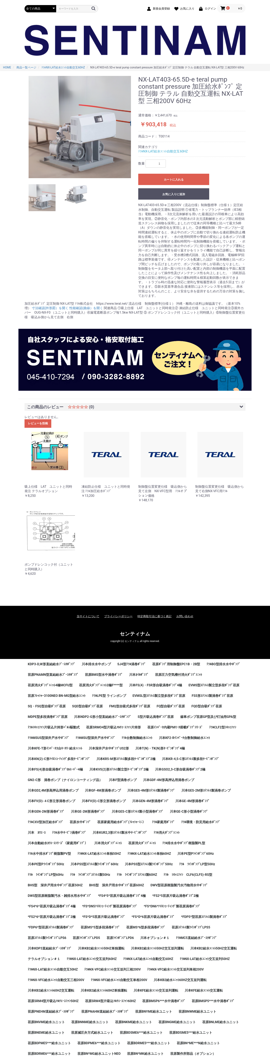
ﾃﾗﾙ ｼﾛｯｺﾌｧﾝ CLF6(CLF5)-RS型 (188, 875)
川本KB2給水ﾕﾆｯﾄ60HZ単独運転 (104, 990)
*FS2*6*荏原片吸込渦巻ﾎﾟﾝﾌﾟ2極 (52, 917)
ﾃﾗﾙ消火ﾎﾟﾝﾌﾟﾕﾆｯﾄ (167, 832)
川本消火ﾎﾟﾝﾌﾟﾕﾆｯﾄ (108, 843)
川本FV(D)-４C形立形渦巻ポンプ (51, 801)
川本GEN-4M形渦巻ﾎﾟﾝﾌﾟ (150, 801)
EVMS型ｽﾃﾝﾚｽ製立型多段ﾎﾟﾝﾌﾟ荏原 (214, 685)
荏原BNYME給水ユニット (153, 1011)
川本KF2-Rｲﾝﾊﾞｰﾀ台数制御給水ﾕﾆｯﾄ (184, 738)
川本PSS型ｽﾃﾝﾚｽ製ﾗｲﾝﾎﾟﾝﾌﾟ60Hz (94, 864)
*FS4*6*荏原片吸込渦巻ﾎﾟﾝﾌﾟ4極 (52, 906)
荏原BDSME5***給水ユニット (190, 1033)
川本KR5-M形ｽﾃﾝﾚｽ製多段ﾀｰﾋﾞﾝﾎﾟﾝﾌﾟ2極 (125, 759)
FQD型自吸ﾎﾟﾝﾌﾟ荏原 (206, 706)
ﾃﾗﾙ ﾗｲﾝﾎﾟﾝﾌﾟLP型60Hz (46, 875)
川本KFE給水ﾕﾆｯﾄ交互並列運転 (156, 990)
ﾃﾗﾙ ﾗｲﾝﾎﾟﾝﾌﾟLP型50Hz (197, 864)
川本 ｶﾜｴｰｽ (37, 832)
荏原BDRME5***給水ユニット (148, 1043)
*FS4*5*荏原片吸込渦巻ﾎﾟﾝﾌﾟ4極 (122, 896)
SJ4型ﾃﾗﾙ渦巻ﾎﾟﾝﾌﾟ (131, 664)
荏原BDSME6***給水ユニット (141, 1033)
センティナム (135, 634)
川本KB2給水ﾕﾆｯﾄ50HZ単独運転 (101, 948)
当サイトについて (88, 616)
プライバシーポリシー (118, 616)
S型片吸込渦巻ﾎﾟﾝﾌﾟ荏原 (156, 717)
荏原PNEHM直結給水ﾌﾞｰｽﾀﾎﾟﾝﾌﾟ (51, 1011)
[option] (80, 127)
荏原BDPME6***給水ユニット (99, 1043)
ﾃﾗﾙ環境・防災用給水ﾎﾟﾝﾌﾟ (200, 822)
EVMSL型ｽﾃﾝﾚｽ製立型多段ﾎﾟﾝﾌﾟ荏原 (159, 696)
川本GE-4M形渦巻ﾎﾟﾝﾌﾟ (192, 801)
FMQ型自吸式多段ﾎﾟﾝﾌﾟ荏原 (129, 706)
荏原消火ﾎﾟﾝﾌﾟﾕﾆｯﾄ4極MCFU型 (50, 685)
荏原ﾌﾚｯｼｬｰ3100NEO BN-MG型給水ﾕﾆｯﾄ (57, 696)
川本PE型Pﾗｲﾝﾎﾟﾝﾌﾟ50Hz (46, 864)
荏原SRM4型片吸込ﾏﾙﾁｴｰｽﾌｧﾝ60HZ (110, 1001)
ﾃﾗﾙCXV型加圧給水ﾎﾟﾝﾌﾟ (45, 822)
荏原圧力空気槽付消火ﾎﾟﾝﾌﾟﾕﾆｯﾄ (178, 675)
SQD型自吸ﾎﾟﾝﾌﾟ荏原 (87, 706)
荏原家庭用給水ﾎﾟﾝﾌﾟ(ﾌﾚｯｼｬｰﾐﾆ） (121, 822)
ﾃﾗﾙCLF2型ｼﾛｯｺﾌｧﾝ (222, 727)
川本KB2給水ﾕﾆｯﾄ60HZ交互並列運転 (180, 980)
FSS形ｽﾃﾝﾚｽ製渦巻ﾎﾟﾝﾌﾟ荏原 (212, 696)
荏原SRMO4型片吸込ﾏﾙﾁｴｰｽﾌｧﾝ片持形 (113, 727)
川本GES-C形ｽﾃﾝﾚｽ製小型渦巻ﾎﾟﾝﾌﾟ (137, 811)
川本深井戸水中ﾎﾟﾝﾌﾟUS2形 (109, 748)
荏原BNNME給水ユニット (90, 1022)
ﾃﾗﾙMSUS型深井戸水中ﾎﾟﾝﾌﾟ (48, 738)
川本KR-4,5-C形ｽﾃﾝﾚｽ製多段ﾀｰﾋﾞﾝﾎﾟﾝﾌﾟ (190, 759)
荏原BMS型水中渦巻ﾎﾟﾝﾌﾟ (104, 675)
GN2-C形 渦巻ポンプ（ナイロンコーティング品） (65, 780)
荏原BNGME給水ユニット (177, 1022)
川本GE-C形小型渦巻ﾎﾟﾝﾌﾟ (189, 811)
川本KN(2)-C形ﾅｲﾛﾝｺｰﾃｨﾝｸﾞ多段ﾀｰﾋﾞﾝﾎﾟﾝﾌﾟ (59, 759)
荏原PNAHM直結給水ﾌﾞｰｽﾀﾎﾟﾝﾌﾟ (105, 1011)
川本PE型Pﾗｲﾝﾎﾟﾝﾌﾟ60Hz (195, 854)
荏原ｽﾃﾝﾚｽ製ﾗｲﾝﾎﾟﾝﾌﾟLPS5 (191, 927)
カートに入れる (174, 179)
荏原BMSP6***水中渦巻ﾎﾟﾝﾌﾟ (163, 1001)
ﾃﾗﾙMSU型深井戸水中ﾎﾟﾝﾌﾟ (95, 738)
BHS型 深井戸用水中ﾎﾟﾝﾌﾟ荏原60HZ (116, 885)
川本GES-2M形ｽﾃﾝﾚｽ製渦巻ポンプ (206, 790)
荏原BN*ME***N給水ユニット (198, 1043)
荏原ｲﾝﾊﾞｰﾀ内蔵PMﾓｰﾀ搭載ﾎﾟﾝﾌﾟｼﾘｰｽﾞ (174, 727)
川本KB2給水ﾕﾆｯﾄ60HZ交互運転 (51, 990)
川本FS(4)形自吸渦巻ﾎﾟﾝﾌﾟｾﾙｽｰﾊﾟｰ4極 (55, 769)
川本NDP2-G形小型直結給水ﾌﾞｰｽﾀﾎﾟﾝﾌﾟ (102, 717)
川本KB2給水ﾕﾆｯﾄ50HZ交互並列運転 (157, 948)
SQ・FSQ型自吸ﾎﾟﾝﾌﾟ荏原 (47, 706)
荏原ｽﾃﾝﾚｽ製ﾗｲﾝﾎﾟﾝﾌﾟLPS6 (47, 938)
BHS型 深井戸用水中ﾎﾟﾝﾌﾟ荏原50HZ (55, 885)
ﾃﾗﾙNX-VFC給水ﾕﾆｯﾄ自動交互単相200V (119, 980)
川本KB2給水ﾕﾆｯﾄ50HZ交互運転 (213, 948)
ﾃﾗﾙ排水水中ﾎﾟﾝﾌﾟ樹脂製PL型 (183, 843)
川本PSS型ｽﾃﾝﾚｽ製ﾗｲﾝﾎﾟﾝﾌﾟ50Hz (149, 864)
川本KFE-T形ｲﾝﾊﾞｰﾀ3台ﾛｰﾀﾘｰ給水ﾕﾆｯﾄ (55, 748)
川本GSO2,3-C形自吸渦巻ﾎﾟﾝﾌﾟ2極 (180, 769)
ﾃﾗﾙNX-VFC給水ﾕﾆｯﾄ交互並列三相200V (112, 969)
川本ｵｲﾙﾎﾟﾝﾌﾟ (139, 675)
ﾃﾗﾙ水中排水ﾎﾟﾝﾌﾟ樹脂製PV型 (49, 854)
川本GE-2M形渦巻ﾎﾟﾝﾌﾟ (88, 811)
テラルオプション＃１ (44, 959)
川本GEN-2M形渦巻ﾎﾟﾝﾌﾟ (46, 811)
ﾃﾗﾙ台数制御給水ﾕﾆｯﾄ (137, 738)
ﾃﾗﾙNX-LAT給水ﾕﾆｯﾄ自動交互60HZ (163, 151)
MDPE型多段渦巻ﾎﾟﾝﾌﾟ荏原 (48, 717)
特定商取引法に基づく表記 (154, 616)
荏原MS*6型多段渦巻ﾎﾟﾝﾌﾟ (145, 927)
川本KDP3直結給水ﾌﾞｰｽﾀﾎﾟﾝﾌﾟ (50, 948)
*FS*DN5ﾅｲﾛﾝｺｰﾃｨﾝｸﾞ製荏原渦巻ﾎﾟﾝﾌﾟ (109, 906)
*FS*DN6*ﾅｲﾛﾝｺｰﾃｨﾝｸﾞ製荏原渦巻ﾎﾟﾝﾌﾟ (172, 906)
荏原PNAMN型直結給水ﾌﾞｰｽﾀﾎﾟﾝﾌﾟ (53, 675)
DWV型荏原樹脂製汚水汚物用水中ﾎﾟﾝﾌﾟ (179, 885)
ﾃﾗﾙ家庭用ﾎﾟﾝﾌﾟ (163, 822)
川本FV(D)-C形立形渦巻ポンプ (104, 801)
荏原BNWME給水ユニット (197, 1011)
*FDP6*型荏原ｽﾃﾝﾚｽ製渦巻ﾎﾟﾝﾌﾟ (51, 927)
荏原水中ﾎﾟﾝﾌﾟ (80, 822)
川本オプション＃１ (154, 938)
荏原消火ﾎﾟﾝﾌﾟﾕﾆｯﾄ (142, 843)
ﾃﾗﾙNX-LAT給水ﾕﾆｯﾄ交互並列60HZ (92, 959)
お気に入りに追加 (173, 194)
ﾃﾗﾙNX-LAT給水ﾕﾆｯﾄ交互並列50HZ (205, 959)
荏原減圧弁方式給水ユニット (92, 1033)
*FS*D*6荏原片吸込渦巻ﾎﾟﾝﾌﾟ (153, 917)
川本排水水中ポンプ (96, 664)
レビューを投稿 (38, 423)
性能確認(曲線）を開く (86, 308)
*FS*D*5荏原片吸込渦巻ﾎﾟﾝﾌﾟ (103, 917)
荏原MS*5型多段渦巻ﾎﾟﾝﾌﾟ (100, 927)
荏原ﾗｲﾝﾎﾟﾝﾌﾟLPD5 (86, 938)
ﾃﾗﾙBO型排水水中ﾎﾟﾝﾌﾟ (223, 664)
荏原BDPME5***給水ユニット (49, 1043)
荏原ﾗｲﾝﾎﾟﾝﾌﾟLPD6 (120, 938)
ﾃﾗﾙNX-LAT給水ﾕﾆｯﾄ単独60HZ (149, 854)
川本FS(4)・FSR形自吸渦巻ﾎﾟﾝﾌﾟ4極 (155, 685)
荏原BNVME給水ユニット (46, 1022)
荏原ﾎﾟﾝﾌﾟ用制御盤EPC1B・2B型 (176, 664)
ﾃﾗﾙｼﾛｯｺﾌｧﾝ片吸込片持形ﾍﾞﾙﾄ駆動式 (54, 727)
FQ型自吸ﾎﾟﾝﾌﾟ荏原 (171, 706)
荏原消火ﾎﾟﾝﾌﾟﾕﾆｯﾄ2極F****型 (101, 685)
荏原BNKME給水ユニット (133, 1022)
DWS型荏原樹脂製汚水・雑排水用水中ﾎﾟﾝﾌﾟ (59, 896)
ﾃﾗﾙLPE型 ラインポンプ (109, 696)
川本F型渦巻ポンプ (123, 780)
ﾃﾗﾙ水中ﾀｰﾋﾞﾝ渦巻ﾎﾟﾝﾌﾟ (69, 832)
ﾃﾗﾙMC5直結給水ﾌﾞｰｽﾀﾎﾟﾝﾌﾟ (196, 938)
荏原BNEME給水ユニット (46, 1033)
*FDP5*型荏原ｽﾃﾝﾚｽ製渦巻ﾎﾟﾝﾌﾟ (204, 917)
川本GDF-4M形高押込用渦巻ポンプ (168, 780)
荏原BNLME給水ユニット (220, 1022)
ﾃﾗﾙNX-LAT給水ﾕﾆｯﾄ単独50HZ (99, 854)
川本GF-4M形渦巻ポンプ (103, 790)
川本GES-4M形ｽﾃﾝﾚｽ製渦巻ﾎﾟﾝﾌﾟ (151, 790)
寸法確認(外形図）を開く (50, 308)
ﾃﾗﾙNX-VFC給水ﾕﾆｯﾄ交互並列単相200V (175, 969)
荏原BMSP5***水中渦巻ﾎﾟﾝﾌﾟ (213, 1001)
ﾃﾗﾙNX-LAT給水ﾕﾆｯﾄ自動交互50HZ (53, 969)
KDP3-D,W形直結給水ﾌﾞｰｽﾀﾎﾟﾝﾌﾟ (51, 664)
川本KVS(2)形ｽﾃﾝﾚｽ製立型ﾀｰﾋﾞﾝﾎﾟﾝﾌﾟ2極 (119, 769)
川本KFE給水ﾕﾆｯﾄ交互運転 (204, 990)
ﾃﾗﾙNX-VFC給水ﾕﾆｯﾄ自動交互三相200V (56, 980)
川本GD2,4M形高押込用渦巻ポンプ (53, 790)
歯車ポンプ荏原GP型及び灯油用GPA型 (208, 717)
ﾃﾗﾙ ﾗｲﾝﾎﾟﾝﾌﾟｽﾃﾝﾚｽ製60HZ (137, 875)
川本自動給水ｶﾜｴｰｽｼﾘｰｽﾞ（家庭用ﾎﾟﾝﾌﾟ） (58, 843)
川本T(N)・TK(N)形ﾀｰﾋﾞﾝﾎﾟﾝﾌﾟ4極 (160, 748)
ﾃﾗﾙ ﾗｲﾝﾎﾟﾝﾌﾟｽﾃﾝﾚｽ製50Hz (90, 875)
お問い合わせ (184, 616)
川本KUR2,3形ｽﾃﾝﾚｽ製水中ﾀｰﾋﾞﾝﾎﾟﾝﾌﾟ (120, 832)
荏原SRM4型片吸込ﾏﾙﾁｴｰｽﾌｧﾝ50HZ (53, 1001)
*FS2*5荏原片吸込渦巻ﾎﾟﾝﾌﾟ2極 (175, 896)
